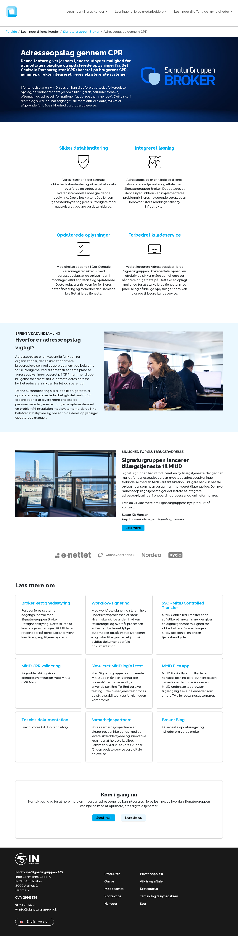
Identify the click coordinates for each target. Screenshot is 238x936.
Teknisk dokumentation (44, 720)
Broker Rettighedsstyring (45, 603)
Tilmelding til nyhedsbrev (159, 896)
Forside (11, 31)
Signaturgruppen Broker (81, 31)
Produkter (112, 874)
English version (34, 921)
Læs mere (133, 528)
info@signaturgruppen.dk (37, 909)
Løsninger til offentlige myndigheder (202, 11)
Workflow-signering (110, 603)
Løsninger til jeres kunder (85, 11)
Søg (143, 904)
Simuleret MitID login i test (117, 666)
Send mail (103, 817)
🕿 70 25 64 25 (25, 905)
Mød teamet (113, 889)
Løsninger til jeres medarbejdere (139, 11)
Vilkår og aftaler (152, 881)
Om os (109, 881)
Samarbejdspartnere (111, 720)
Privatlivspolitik (151, 874)
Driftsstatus (149, 889)
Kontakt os (133, 817)
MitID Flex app (175, 666)
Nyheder (110, 904)
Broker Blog (173, 720)
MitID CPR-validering (41, 666)
